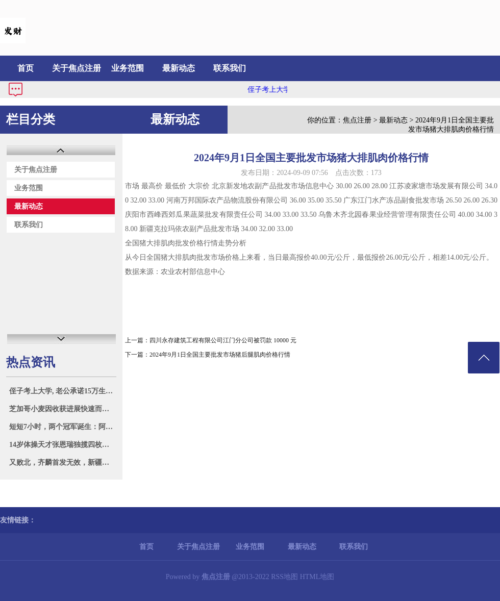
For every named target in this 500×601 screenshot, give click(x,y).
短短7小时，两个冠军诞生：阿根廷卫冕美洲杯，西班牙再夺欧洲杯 (62, 427)
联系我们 (229, 68)
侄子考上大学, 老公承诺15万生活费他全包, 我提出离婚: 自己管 (62, 391)
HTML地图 (317, 577)
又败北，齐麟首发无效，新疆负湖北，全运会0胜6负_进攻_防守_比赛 (62, 462)
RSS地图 (284, 577)
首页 (25, 68)
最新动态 (178, 68)
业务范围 (127, 68)
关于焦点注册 (76, 68)
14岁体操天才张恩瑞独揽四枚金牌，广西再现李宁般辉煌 (62, 444)
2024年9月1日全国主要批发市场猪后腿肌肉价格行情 (219, 354)
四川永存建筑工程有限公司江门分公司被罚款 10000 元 (222, 340)
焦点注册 (357, 120)
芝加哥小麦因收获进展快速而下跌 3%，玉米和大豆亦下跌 (62, 409)
